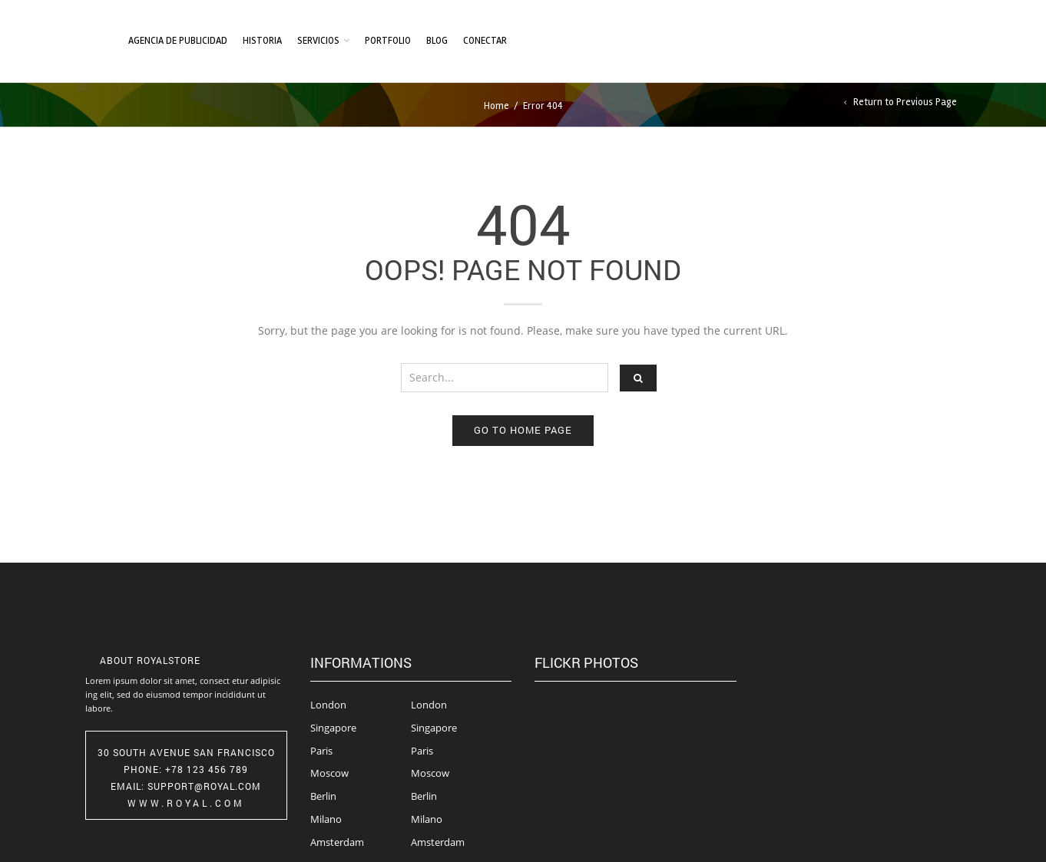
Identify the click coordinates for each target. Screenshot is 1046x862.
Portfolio (388, 41)
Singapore (333, 728)
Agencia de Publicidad (177, 41)
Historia (262, 41)
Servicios (318, 41)
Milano (326, 819)
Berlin (323, 796)
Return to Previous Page (905, 102)
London (328, 705)
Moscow (329, 773)
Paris (321, 751)
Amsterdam (337, 842)
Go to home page (523, 430)
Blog (437, 41)
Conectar (485, 41)
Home (496, 106)
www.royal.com (186, 803)
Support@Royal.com (204, 786)
